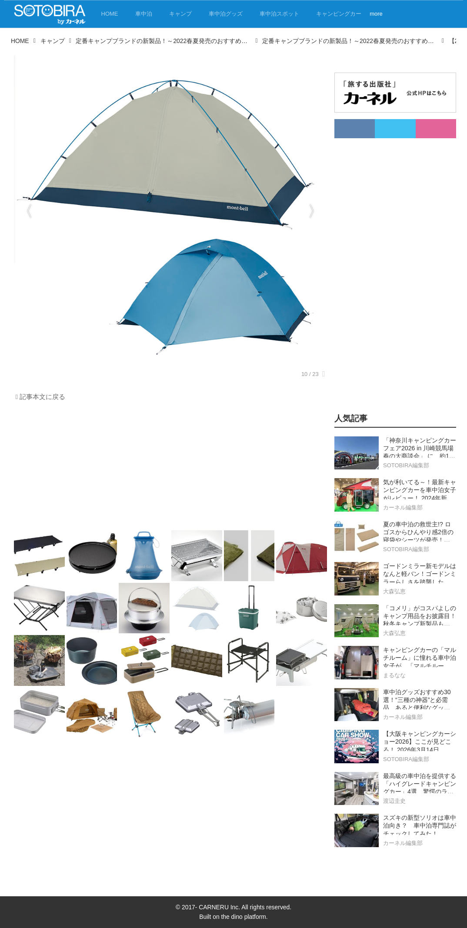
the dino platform (243, 916)
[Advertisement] (168, 468)
